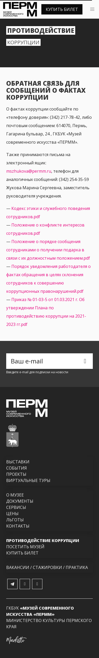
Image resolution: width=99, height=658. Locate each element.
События (16, 468)
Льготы (15, 520)
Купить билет (62, 9)
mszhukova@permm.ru (28, 171)
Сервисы (16, 507)
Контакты (17, 526)
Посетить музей (25, 547)
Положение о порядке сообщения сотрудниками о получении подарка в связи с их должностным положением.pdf (48, 250)
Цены (12, 513)
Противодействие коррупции (42, 540)
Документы (19, 501)
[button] (92, 9)
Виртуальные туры (28, 480)
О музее (15, 495)
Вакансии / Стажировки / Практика (47, 567)
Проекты (16, 474)
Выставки (17, 462)
